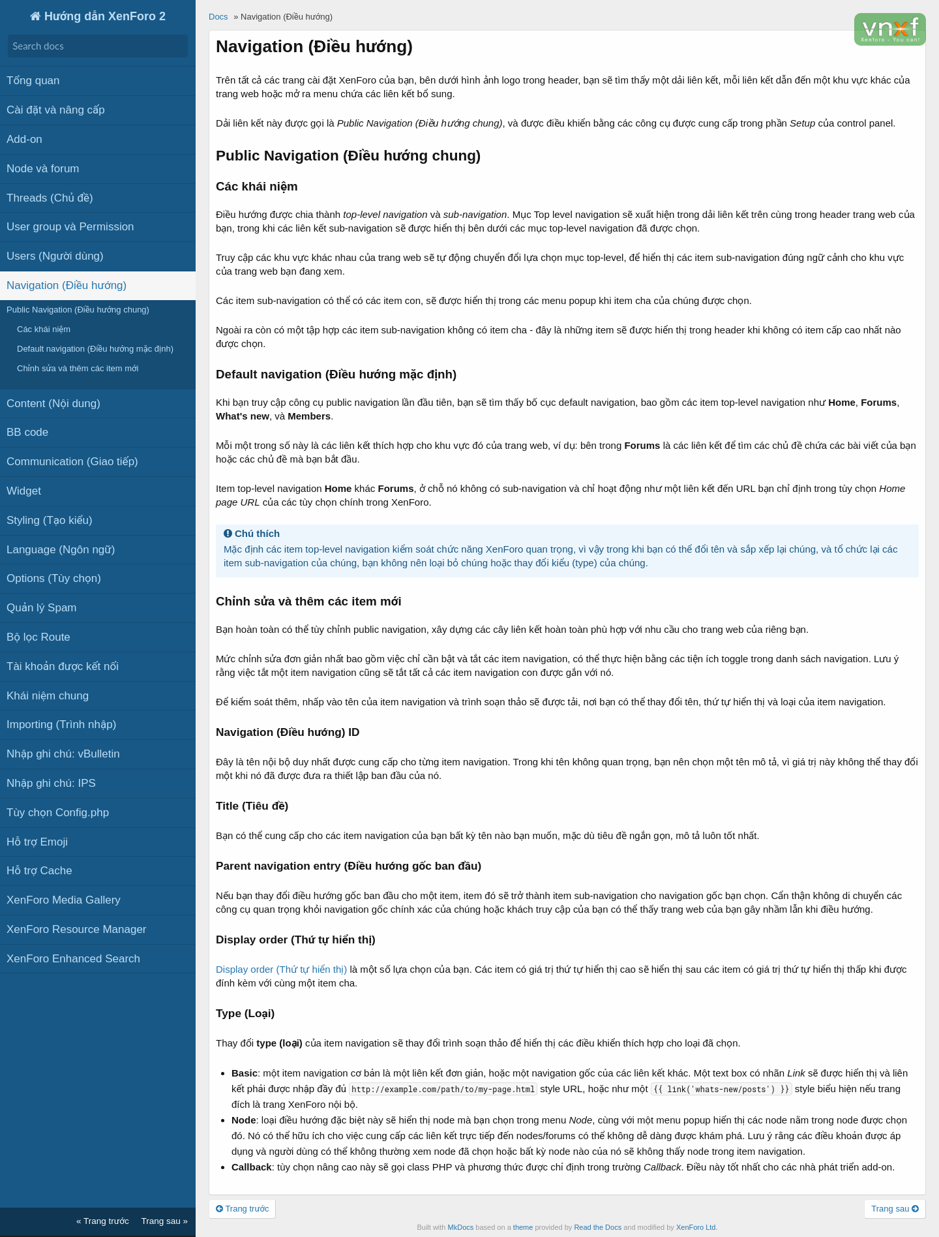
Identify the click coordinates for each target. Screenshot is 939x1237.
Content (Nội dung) (53, 402)
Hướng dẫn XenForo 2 (103, 16)
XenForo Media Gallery (64, 899)
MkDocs (461, 1227)
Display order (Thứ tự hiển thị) (281, 969)
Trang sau (895, 1209)
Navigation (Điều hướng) (67, 284)
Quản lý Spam (42, 607)
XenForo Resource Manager (77, 928)
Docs (218, 17)
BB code (27, 431)
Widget (24, 489)
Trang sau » (164, 1221)
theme (523, 1227)
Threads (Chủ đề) (50, 197)
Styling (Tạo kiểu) (50, 519)
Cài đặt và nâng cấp (56, 109)
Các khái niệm (43, 328)
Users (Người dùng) (55, 255)
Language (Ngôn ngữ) (61, 548)
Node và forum (43, 167)
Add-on (24, 138)
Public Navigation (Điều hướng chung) (78, 308)
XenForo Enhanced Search (73, 957)
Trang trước (242, 1209)
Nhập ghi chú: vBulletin (63, 752)
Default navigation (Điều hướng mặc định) (95, 348)
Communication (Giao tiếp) (72, 461)
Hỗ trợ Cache (39, 870)
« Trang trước (102, 1221)
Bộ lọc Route (38, 636)
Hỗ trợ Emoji (37, 840)
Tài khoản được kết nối (63, 665)
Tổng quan (33, 80)
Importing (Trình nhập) (61, 724)
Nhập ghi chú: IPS (51, 782)
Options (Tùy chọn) (54, 578)
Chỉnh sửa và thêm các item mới (77, 368)
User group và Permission (70, 226)
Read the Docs (597, 1227)
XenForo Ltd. (697, 1227)
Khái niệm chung (48, 694)
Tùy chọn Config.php (58, 811)
